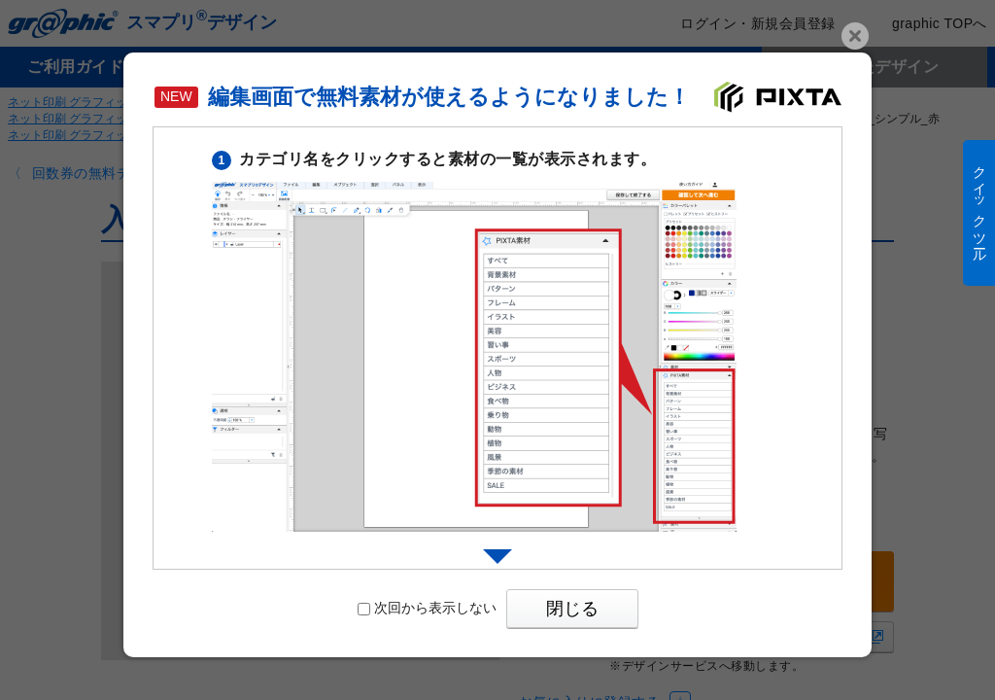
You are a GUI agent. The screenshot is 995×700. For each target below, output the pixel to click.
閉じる (572, 608)
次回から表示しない (427, 607)
